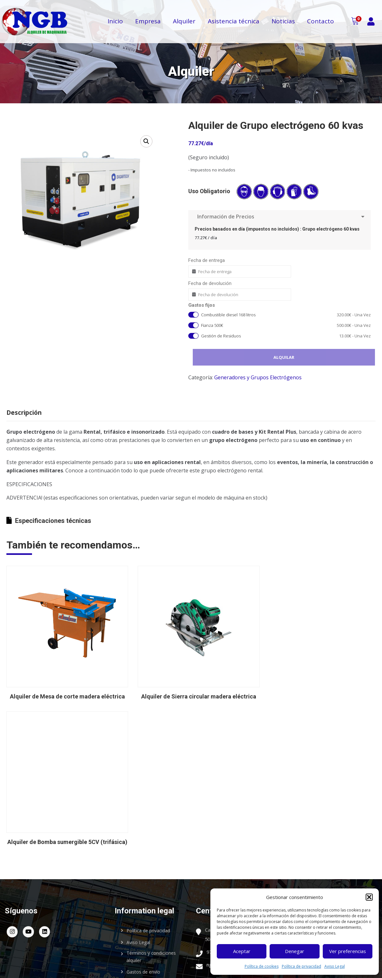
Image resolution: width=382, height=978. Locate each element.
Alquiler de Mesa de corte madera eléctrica (123, 778)
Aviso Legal (334, 966)
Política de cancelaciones (152, 926)
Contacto (320, 23)
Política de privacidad (301, 966)
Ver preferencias (347, 951)
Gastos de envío (143, 914)
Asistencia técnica (233, 23)
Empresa (148, 23)
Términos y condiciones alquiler (151, 899)
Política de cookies (262, 966)
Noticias (283, 23)
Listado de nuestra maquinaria (327, 866)
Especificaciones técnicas (48, 495)
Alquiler (184, 23)
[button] (369, 897)
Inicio (115, 23)
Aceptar (241, 951)
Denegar (294, 951)
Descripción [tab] (24, 412)
